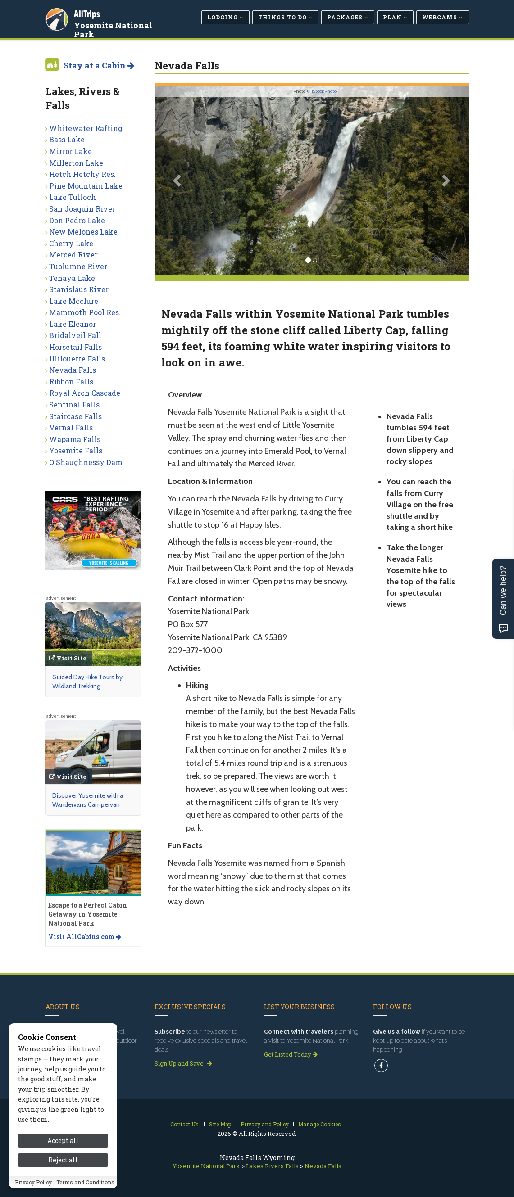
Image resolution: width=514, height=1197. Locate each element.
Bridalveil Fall (75, 335)
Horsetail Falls (75, 347)
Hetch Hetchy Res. (82, 174)
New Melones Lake (83, 231)
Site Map (220, 1124)
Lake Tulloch (72, 197)
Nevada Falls (72, 370)
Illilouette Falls (77, 358)
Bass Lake (67, 139)
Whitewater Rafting (86, 128)
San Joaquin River (82, 208)
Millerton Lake (76, 162)
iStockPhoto (324, 91)
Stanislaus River (79, 289)
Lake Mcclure (73, 301)
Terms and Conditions (85, 1182)
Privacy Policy (33, 1182)
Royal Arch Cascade (84, 392)
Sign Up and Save (183, 1063)
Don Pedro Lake (77, 220)
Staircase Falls (75, 416)
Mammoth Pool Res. (85, 312)
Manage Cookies (319, 1124)
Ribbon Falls (71, 381)
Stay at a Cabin (99, 65)
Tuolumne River (78, 266)
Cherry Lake (71, 243)
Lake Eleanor (72, 324)
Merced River (73, 254)
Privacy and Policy (265, 1124)
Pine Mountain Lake (86, 185)
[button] (178, 180)
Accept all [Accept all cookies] (63, 1140)
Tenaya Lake (72, 278)
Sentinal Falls (74, 404)
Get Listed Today (291, 1054)
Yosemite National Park (114, 29)
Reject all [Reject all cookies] (63, 1160)
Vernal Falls (71, 427)
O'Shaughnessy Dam (86, 462)
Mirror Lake (70, 151)
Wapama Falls (74, 439)
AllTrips (88, 13)
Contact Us (184, 1124)
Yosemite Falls (75, 450)
